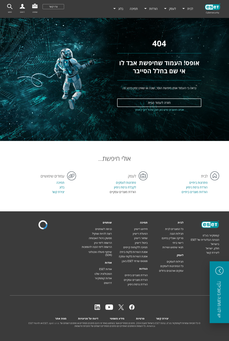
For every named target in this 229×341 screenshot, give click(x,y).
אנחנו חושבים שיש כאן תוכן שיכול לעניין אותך (159, 109)
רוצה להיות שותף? (102, 233)
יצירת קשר (58, 192)
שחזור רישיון (141, 238)
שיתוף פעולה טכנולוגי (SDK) (100, 253)
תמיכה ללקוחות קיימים (135, 247)
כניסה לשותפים (103, 229)
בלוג (61, 187)
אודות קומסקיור (103, 278)
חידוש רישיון (141, 229)
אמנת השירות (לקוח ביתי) (134, 252)
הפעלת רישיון (140, 233)
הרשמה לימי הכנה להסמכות (97, 247)
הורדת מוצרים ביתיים (136, 275)
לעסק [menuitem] (172, 9)
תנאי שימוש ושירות (172, 247)
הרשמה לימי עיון (103, 242)
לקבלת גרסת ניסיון (125, 187)
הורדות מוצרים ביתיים (195, 192)
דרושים (108, 283)
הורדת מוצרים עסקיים (136, 280)
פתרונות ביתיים (198, 183)
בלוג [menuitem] (120, 9)
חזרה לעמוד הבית (159, 102)
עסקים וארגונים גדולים (171, 270)
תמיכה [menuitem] (134, 9)
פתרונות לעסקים (126, 183)
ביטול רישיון (141, 242)
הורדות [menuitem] (153, 9)
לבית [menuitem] (190, 9)
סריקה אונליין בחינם (172, 238)
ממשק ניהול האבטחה (100, 238)
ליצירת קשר (212, 252)
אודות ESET (105, 269)
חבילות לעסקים (175, 261)
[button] (219, 292)
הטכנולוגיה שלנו (103, 273)
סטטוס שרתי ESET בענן (135, 261)
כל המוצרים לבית (174, 229)
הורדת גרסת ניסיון (197, 187)
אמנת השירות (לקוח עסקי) (133, 256)
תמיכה (60, 183)
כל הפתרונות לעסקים (171, 266)
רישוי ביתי (177, 242)
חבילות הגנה (176, 233)
